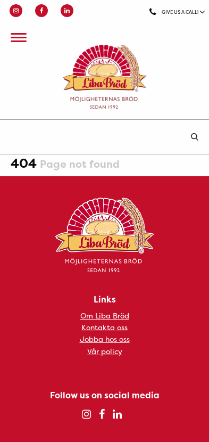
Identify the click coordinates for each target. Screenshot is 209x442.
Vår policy (104, 351)
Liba (104, 77)
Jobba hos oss (105, 339)
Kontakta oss (104, 327)
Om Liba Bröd (104, 315)
